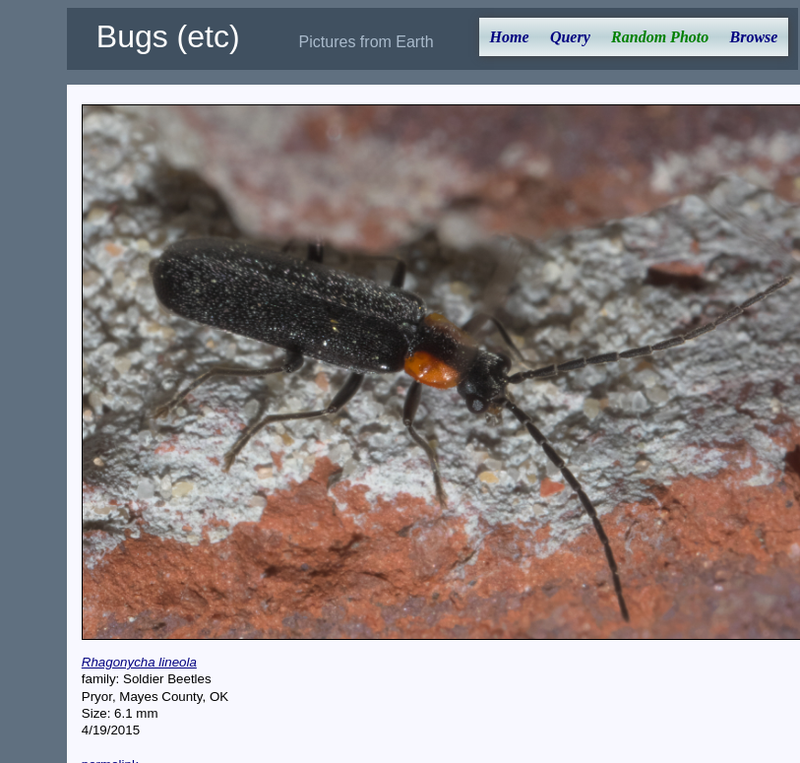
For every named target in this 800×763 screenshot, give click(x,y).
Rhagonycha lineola (139, 662)
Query (570, 37)
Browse (754, 37)
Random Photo (659, 37)
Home (509, 37)
